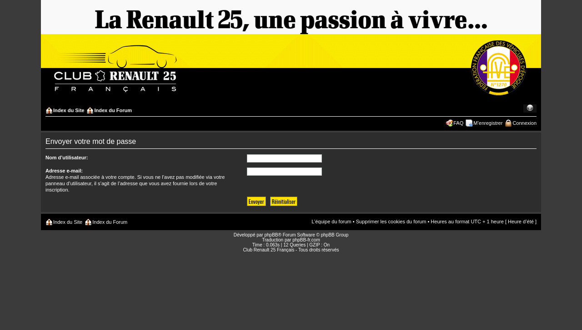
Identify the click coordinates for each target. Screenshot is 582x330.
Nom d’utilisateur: (66, 157)
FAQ (458, 123)
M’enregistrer (487, 123)
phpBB (271, 234)
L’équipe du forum (331, 221)
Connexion (524, 123)
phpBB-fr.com (306, 239)
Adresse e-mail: (64, 170)
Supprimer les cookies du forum (391, 221)
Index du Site (68, 110)
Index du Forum (113, 110)
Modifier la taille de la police (530, 108)
